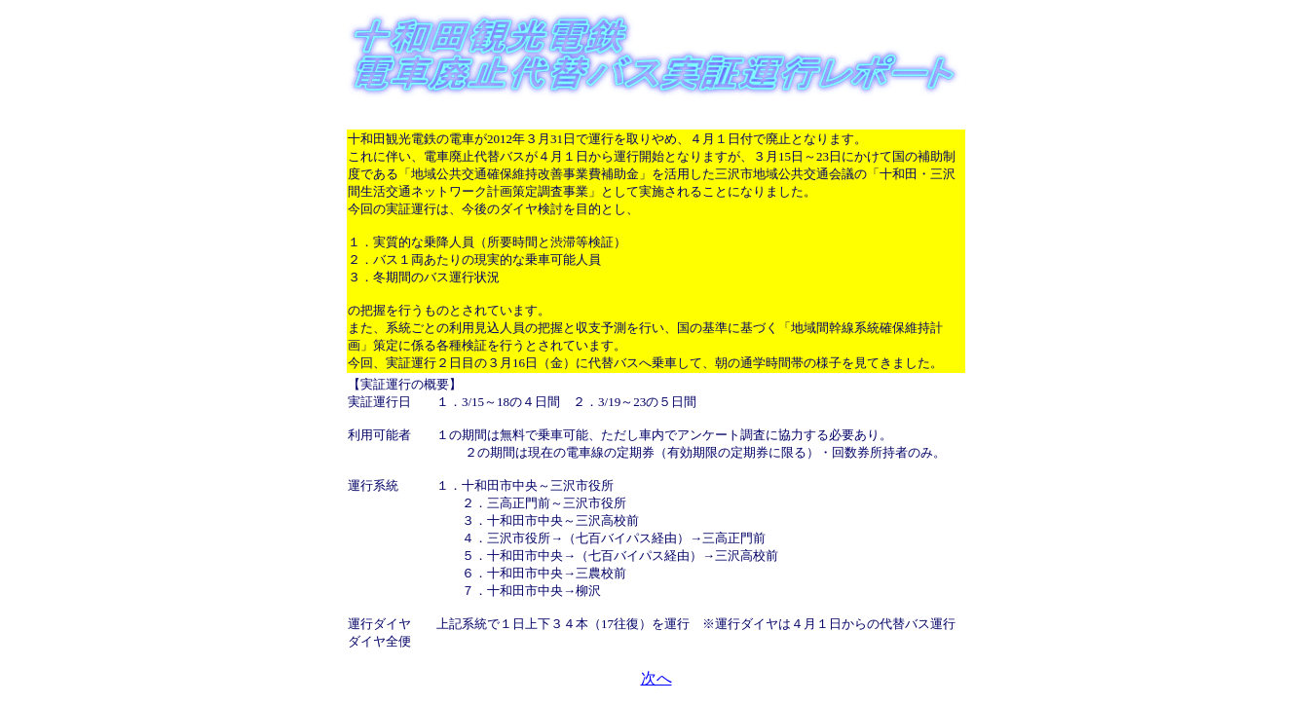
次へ (656, 678)
